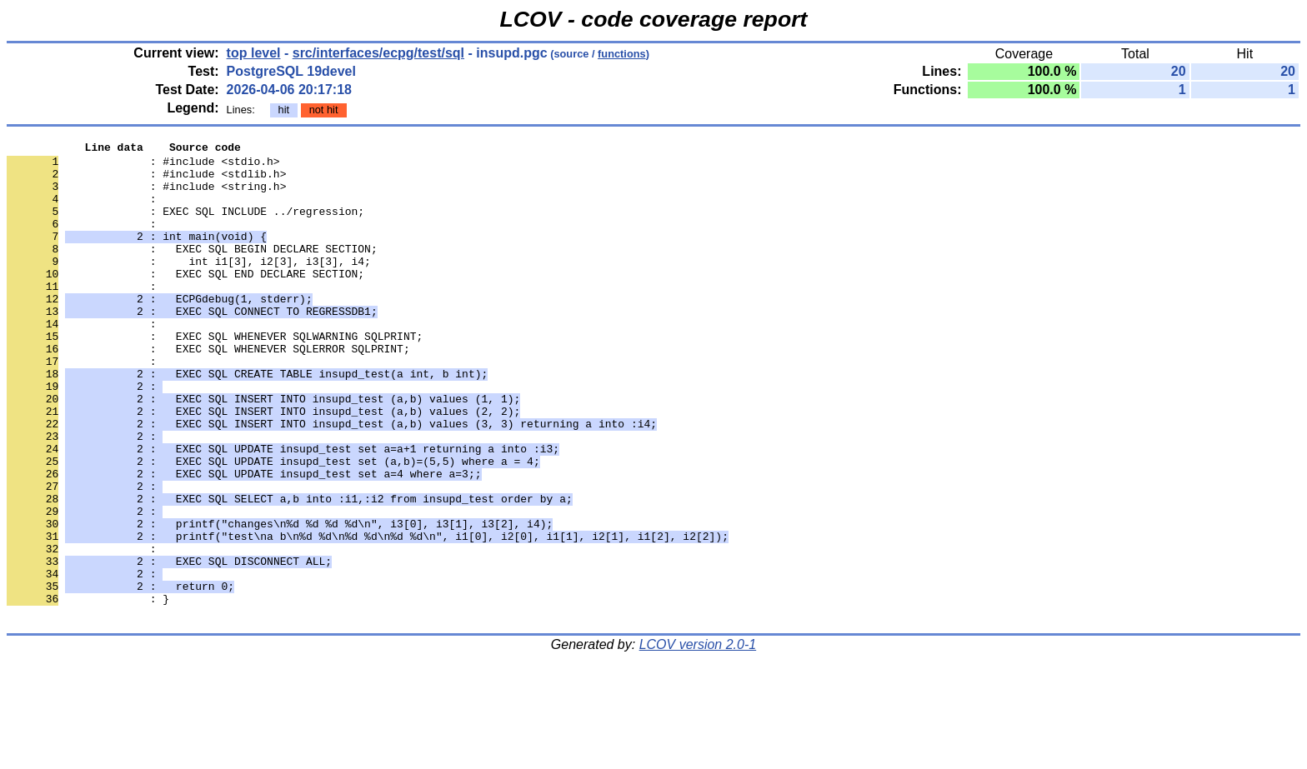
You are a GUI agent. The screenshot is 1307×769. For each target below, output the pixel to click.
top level (254, 53)
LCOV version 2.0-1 (698, 739)
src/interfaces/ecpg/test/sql (378, 53)
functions (622, 53)
